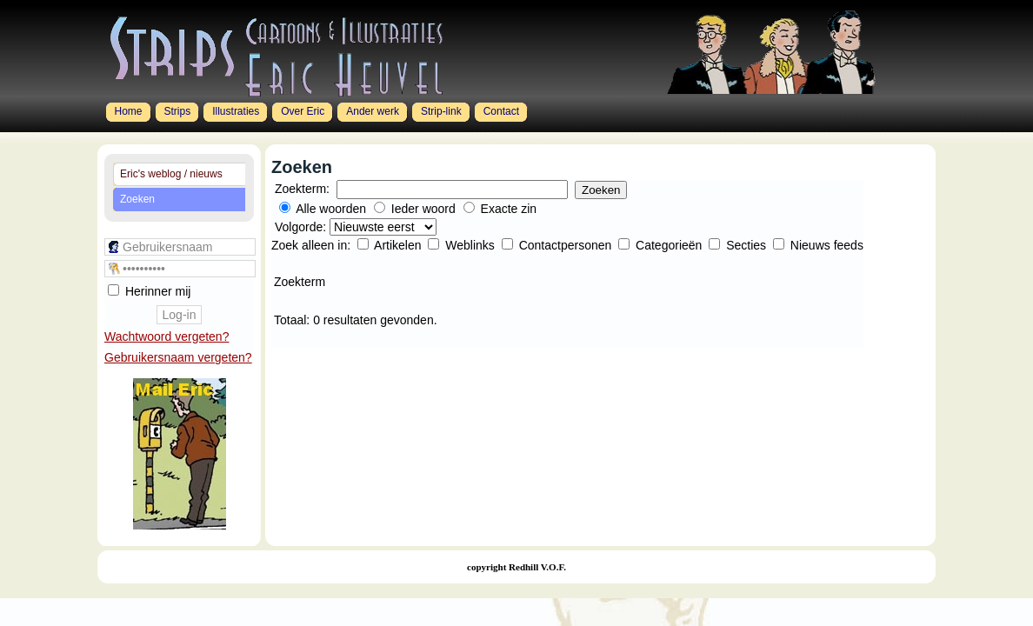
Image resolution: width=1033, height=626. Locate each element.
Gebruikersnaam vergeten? (178, 357)
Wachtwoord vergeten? (166, 336)
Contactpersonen (567, 245)
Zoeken (137, 199)
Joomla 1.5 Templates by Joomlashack (134, 593)
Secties (748, 245)
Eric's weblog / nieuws (171, 174)
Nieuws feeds (826, 245)
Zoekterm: (302, 189)
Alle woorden (331, 209)
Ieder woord (423, 209)
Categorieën (670, 245)
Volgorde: (302, 227)
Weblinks (471, 245)
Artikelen (399, 245)
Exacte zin (509, 209)
